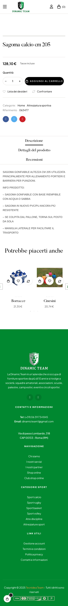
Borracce (18, 301)
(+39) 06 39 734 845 (36, 417)
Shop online (34, 472)
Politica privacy (34, 554)
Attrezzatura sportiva (39, 105)
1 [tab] (30, 311)
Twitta (14, 119)
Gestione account (34, 543)
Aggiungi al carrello (44, 81)
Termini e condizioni (34, 548)
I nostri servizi (34, 461)
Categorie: (9, 105)
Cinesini (50, 301)
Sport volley (34, 513)
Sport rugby (34, 502)
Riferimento (10, 110)
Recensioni (34, 160)
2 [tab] (34, 311)
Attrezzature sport (34, 524)
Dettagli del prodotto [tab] (34, 150)
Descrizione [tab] (34, 141)
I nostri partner (34, 467)
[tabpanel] (18, 287)
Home (21, 105)
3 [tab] (38, 311)
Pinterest (22, 119)
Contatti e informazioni (34, 559)
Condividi (6, 119)
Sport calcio (34, 497)
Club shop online (34, 478)
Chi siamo (34, 456)
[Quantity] (13, 81)
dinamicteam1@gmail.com (38, 421)
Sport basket (34, 508)
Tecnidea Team (35, 587)
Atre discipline (34, 518)
